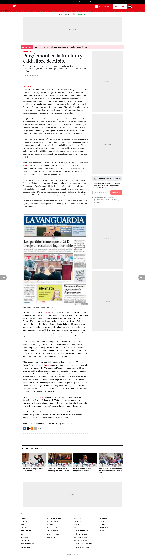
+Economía (25, 537)
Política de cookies (81, 534)
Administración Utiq (81, 547)
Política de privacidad (82, 531)
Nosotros (77, 518)
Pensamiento (26, 531)
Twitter (103, 521)
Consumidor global (55, 534)
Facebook (103, 518)
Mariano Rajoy (43, 82)
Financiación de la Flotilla (91, 1)
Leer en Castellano (6, 10)
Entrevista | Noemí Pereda (76, 1)
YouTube (103, 531)
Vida (22, 524)
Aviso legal (78, 521)
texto (27, 166)
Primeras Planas (27, 544)
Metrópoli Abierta (54, 518)
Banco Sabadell (113, 1)
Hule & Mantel (52, 537)
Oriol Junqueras (70, 82)
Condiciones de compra (83, 544)
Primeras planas (28, 52)
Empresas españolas (81, 541)
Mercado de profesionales (62, 1)
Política (24, 518)
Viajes (23, 534)
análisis (48, 312)
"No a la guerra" (103, 1)
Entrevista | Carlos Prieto (36, 1)
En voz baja (25, 547)
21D (77, 82)
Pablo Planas (27, 86)
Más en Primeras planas (32, 448)
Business (24, 521)
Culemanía (51, 524)
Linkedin (103, 524)
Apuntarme (116, 192)
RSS (75, 528)
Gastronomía (26, 541)
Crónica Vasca (52, 521)
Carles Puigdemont (32, 82)
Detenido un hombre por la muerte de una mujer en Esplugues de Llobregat (61, 47)
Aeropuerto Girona (49, 1)
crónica (49, 365)
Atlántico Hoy (52, 531)
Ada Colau (52, 82)
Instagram (104, 528)
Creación (24, 528)
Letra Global (52, 528)
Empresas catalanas (81, 537)
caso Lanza (39, 397)
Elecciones (60, 82)
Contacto (77, 524)
